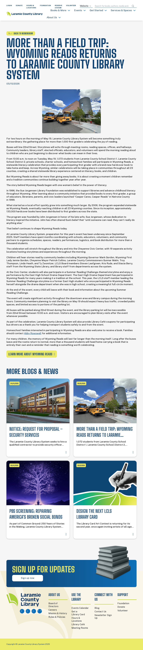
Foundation (123, 603)
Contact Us (100, 611)
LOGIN (9, 5)
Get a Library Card (78, 613)
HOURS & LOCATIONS (31, 6)
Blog (97, 608)
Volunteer (122, 610)
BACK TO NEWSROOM (21, 33)
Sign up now (27, 578)
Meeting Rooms (80, 628)
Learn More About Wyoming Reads (31, 354)
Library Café (78, 624)
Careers (52, 610)
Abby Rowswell (32, 333)
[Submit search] (133, 6)
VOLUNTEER (71, 5)
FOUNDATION (45, 5)
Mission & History (57, 613)
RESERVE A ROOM (58, 6)
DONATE (19, 5)
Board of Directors (53, 605)
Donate (121, 607)
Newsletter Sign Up (103, 616)
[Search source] (86, 6)
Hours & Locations (77, 619)
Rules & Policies (56, 617)
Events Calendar (80, 608)
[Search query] (112, 6)
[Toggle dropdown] (69, 10)
